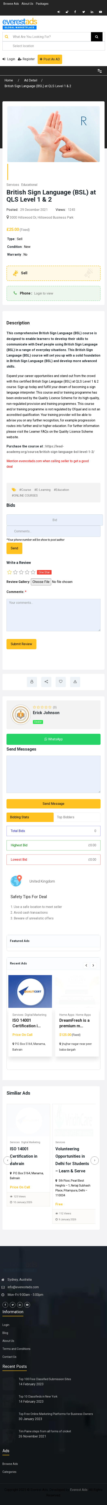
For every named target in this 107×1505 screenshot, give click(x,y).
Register (26, 59)
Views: (61, 210)
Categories (9, 1471)
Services (12, 185)
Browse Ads (11, 3)
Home (9, 80)
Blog (5, 1333)
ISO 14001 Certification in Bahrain (24, 1156)
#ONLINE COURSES (25, 495)
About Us (27, 3)
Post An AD (50, 59)
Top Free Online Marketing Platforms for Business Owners (56, 1414)
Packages (42, 3)
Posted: (12, 210)
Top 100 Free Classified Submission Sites (45, 1379)
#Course (25, 490)
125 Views (20, 1196)
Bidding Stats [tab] (19, 817)
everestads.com (30, 461)
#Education (61, 490)
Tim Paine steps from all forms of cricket (45, 1431)
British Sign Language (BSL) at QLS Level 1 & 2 (37, 86)
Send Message (53, 804)
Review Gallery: (18, 582)
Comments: (16, 592)
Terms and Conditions (16, 1348)
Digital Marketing (31, 1142)
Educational (29, 185)
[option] (30, 1018)
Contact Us (9, 1356)
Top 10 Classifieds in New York (38, 1396)
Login (8, 59)
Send (14, 548)
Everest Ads (79, 1490)
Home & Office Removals (29, 1020)
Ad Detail (30, 80)
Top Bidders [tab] (65, 817)
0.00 (92, 845)
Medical (77, 1015)
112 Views (65, 1213)
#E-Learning (42, 490)
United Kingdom (40, 881)
